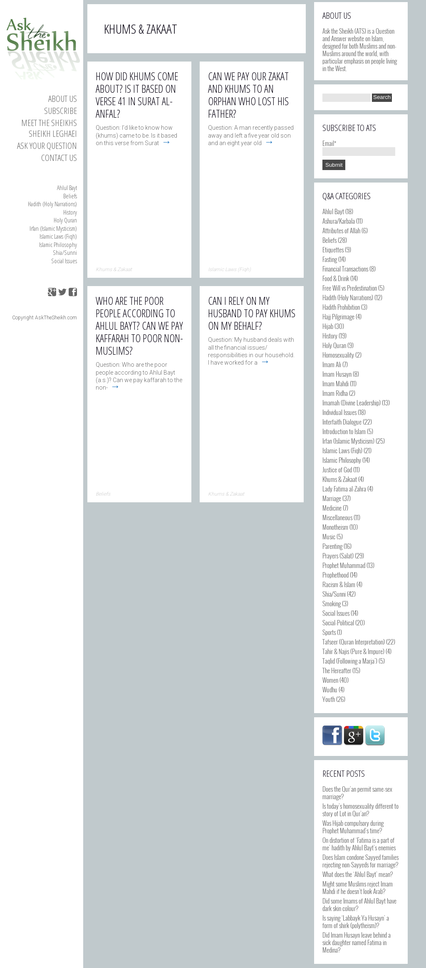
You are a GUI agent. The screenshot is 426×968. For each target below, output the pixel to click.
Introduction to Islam (344, 431)
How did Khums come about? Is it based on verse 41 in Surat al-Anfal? (137, 95)
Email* (358, 146)
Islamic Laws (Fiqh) (58, 236)
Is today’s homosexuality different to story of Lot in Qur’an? (360, 809)
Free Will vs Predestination (349, 287)
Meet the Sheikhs (49, 122)
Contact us (59, 157)
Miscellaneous (337, 517)
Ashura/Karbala (338, 220)
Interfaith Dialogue (342, 421)
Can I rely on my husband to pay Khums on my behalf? (251, 313)
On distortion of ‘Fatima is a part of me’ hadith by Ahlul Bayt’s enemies (359, 843)
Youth (328, 699)
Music (328, 536)
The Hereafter (336, 670)
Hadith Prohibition (341, 306)
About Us (62, 98)
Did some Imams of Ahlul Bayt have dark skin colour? (359, 904)
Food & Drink (335, 278)
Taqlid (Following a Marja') (349, 660)
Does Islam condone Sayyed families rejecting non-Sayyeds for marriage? (360, 860)
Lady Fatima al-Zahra (344, 488)
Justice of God (337, 469)
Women (330, 679)
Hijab (327, 326)
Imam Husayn (337, 373)
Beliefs (70, 196)
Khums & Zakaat (339, 479)
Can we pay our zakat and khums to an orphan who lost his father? (248, 95)
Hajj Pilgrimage (338, 316)
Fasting (329, 259)
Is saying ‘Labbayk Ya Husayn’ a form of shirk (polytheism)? (355, 921)
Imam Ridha (335, 393)
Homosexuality (338, 354)
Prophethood (335, 574)
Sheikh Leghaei (53, 133)
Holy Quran (65, 220)
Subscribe (60, 110)
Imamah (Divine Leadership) (351, 402)
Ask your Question (47, 145)
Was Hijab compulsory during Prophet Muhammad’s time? (353, 826)
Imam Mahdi (335, 383)
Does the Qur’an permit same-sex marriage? (357, 792)
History (70, 212)
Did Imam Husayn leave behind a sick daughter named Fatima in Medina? (356, 942)
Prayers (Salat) (338, 555)
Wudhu (329, 689)
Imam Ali (331, 364)
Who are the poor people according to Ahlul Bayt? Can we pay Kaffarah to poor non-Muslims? (139, 326)
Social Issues (64, 261)
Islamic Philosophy (58, 244)
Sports (329, 632)
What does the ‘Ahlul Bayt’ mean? (357, 874)
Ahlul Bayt (67, 187)
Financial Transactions (345, 268)
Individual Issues (339, 412)
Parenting (332, 546)
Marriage (331, 498)
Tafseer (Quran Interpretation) (353, 641)
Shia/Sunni (65, 252)
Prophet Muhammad (343, 565)
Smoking (331, 603)
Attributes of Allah (341, 230)
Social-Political (338, 622)
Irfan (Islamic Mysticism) (53, 228)
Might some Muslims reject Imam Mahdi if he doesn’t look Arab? (357, 887)
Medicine (332, 507)
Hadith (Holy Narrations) (52, 204)
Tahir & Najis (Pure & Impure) (353, 651)
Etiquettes (333, 249)
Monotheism (335, 526)
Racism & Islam (338, 584)
